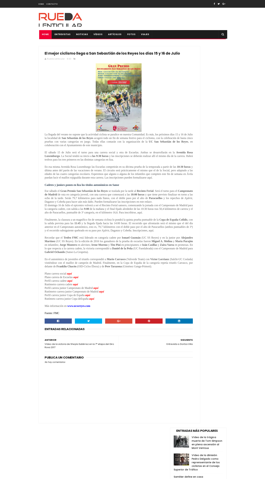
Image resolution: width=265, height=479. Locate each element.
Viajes (145, 34)
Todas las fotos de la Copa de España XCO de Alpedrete (207, 183)
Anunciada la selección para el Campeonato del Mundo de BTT (207, 137)
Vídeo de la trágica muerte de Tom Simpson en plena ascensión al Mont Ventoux (207, 61)
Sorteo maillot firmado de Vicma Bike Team (206, 197)
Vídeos (97, 34)
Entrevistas (62, 34)
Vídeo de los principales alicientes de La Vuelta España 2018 (207, 168)
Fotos (131, 34)
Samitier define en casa (188, 95)
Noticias (81, 34)
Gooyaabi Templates (97, 474)
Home (41, 4)
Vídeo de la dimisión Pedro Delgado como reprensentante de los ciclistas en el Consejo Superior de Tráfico (197, 81)
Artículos (114, 34)
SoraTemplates (59, 474)
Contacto (51, 4)
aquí (69, 318)
